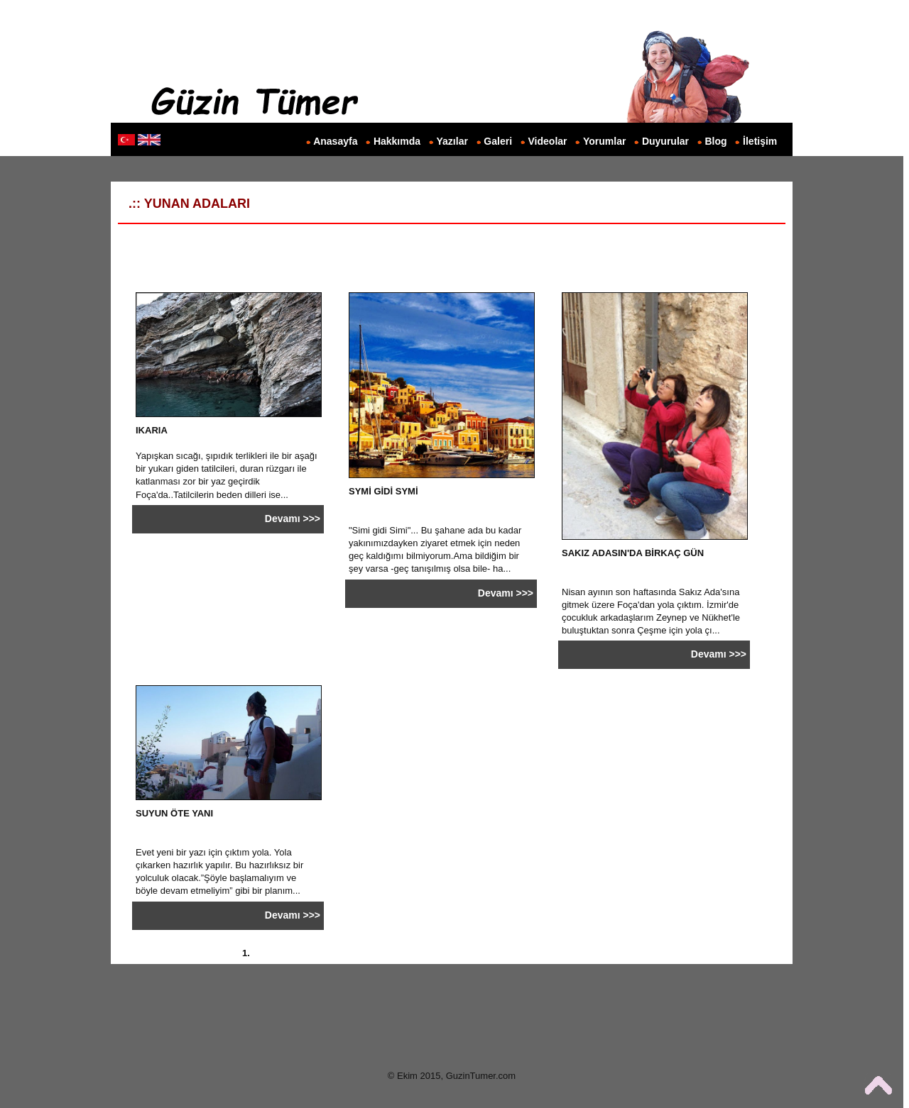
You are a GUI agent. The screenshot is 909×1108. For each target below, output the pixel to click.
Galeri (498, 141)
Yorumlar (604, 141)
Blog (716, 141)
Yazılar (452, 141)
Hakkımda (397, 141)
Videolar (547, 141)
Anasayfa (335, 141)
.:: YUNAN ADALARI (184, 203)
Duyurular (665, 141)
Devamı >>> (292, 518)
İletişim (760, 141)
